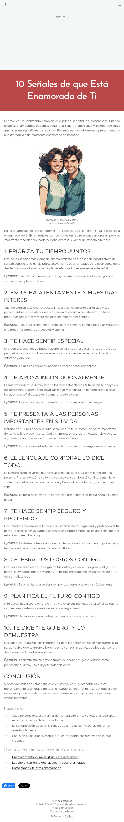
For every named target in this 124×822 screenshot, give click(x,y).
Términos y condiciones (62, 811)
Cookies (69, 816)
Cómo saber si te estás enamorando (36, 768)
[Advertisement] (62, 46)
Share (9, 785)
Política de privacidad (62, 807)
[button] (4, 4)
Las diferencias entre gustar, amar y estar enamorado (48, 762)
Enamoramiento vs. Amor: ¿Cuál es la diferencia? (45, 757)
